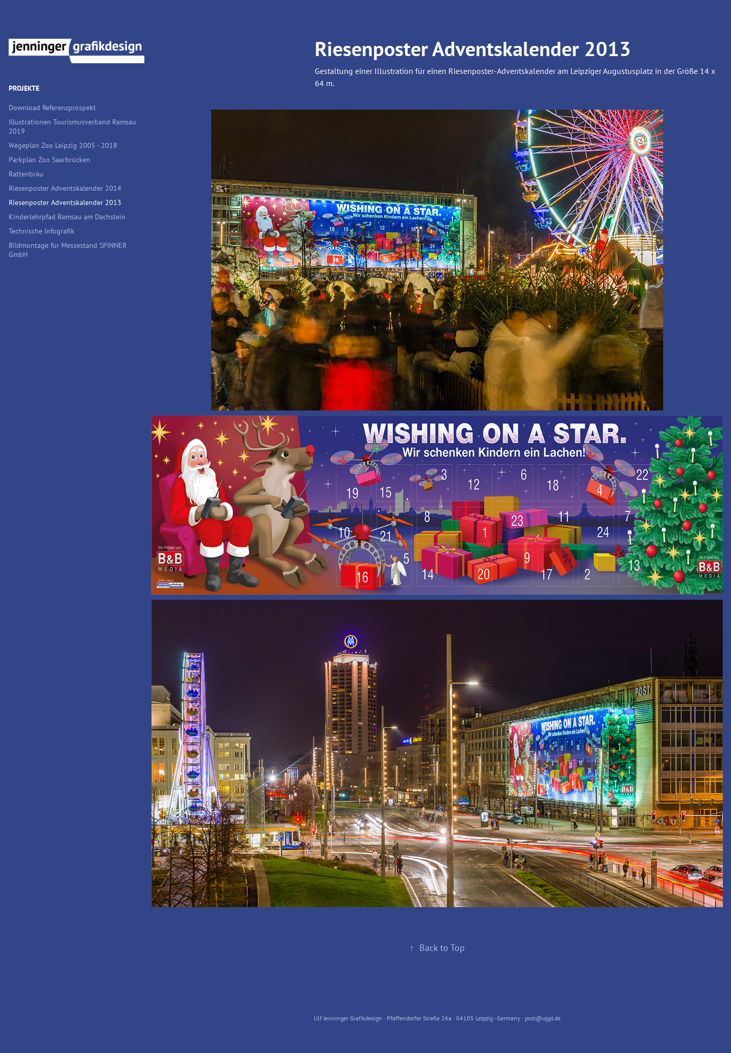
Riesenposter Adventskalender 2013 (65, 202)
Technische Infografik (41, 230)
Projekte (24, 88)
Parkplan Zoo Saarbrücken (49, 159)
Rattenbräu (26, 173)
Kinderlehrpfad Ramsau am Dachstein (67, 216)
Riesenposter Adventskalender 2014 (65, 188)
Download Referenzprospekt (52, 107)
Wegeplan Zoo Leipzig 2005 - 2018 (63, 145)
